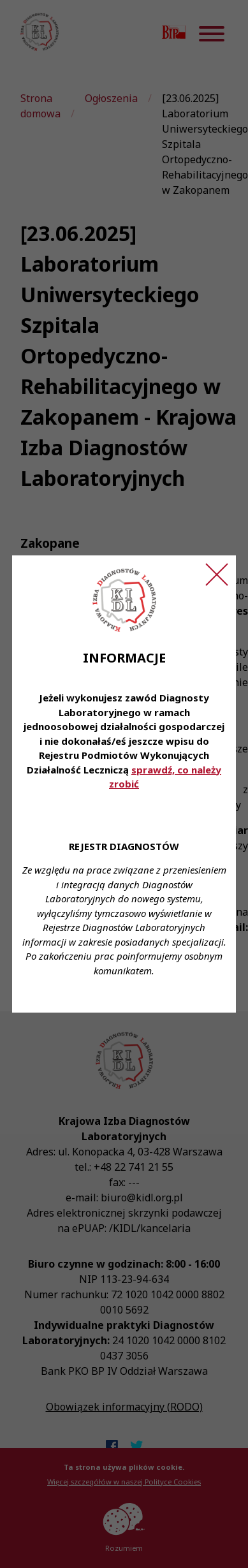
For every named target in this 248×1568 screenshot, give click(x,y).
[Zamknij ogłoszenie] (217, 574)
